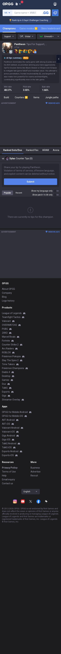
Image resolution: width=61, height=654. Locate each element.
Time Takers (8, 364)
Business (35, 467)
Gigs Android (8, 435)
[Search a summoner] (46, 12)
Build (6, 97)
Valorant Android (10, 427)
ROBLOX (6, 352)
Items (36, 97)
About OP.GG (8, 289)
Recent (19, 193)
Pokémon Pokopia (11, 356)
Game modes (28, 28)
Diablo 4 (6, 372)
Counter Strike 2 (10, 344)
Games (5, 380)
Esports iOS (8, 455)
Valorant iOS (8, 431)
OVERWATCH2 (9, 325)
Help (4, 475)
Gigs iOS (6, 439)
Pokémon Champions (13, 368)
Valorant (6, 321)
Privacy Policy (9, 467)
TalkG (5, 388)
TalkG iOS (7, 447)
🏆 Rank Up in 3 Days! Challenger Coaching (32, 20)
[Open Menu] (55, 4)
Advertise (36, 471)
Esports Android (10, 451)
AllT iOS (6, 424)
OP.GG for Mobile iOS (12, 416)
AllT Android (8, 420)
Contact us (7, 483)
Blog (4, 296)
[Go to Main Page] (8, 4)
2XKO (5, 333)
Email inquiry (8, 479)
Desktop (6, 376)
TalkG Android (9, 443)
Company (7, 293)
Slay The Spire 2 (10, 360)
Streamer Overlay (11, 399)
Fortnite (6, 340)
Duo (4, 384)
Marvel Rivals (8, 336)
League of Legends (12, 313)
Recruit (34, 475)
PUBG (5, 329)
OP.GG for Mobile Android (15, 412)
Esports (6, 391)
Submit (30, 181)
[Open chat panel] (58, 59)
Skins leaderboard (50, 28)
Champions (9, 28)
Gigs (4, 395)
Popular (7, 193)
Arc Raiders (8, 348)
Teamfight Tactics (11, 317)
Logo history (8, 300)
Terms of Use (9, 471)
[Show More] (18, 4)
